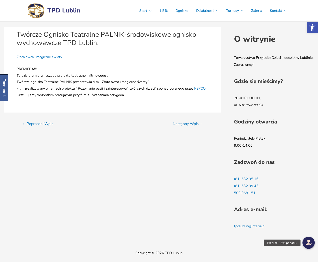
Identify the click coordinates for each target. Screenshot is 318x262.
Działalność (210, 10)
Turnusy (236, 10)
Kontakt (278, 10)
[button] (312, 27)
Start (150, 10)
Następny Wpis (188, 123)
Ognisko (185, 10)
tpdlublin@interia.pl (250, 226)
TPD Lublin (63, 10)
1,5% (167, 10)
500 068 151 (244, 193)
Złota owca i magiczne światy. (40, 57)
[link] (200, 88)
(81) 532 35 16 (246, 179)
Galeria (257, 10)
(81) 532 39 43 (246, 186)
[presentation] (154, 10)
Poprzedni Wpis (37, 123)
